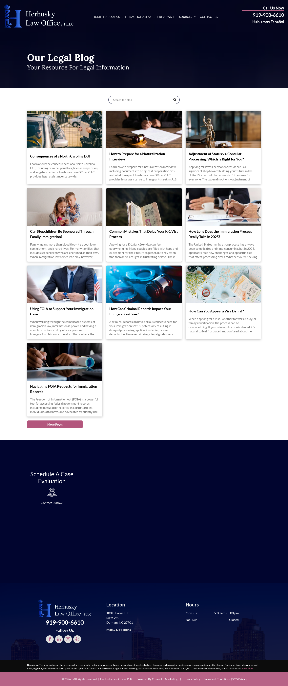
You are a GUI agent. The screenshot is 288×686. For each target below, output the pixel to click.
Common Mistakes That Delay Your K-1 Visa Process (143, 234)
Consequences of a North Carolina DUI (60, 156)
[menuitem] (97, 17)
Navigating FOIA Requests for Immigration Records (63, 389)
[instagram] (68, 639)
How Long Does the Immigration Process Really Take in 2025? (220, 234)
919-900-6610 (268, 15)
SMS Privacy (240, 679)
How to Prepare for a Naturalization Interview (137, 156)
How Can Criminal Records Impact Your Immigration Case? (140, 311)
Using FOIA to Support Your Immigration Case (61, 311)
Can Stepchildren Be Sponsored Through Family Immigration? (61, 234)
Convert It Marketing (165, 679)
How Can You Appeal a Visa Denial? (216, 311)
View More (247, 668)
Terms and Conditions (216, 679)
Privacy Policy (191, 679)
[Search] (144, 100)
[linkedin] (59, 639)
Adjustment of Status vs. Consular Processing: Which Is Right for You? (216, 156)
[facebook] (50, 639)
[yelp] (77, 639)
